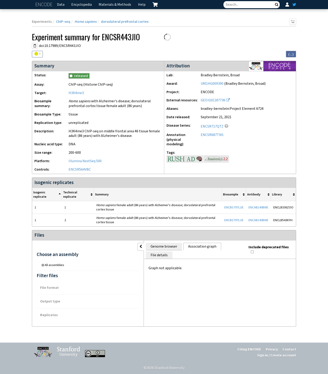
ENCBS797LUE (233, 207)
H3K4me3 (76, 93)
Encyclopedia (81, 4)
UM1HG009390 (212, 83)
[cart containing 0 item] (155, 4)
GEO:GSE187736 (213, 100)
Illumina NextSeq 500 (85, 161)
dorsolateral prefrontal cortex (125, 21)
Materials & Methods (115, 4)
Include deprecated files (270, 245)
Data (60, 4)
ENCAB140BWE (258, 207)
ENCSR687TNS (212, 135)
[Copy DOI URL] (35, 46)
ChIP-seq (63, 21)
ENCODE (44, 4)
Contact (289, 349)
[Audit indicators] (37, 54)
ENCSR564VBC (80, 169)
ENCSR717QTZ (212, 126)
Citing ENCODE (249, 349)
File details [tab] (176, 246)
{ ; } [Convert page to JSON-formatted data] (291, 54)
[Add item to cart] (292, 21)
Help (142, 4)
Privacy (272, 349)
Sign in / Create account (276, 355)
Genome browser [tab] (105, 246)
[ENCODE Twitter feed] (294, 4)
